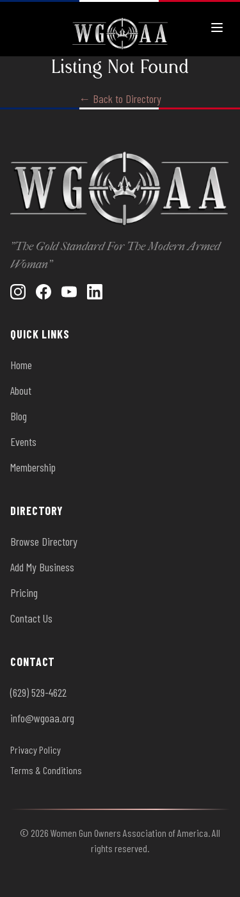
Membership (33, 467)
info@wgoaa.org (42, 718)
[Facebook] (43, 291)
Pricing (24, 592)
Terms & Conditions (46, 770)
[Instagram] (18, 291)
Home (21, 365)
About (20, 390)
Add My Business (42, 567)
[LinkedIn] (94, 291)
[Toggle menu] (217, 27)
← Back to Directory (120, 98)
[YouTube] (69, 291)
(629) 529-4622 (38, 692)
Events (23, 441)
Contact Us (31, 618)
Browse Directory (43, 541)
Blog (18, 416)
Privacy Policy (35, 749)
